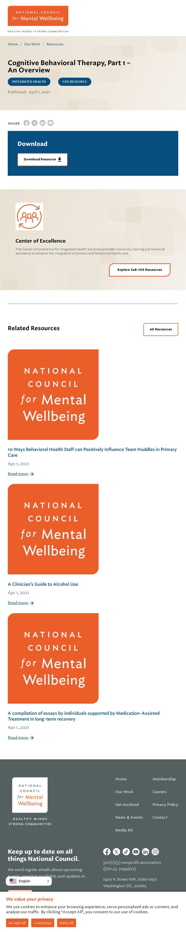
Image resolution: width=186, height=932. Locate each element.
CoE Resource (74, 82)
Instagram (155, 851)
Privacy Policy (165, 804)
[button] (29, 881)
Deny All (66, 923)
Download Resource (40, 159)
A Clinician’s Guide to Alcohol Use (53, 589)
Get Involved (127, 804)
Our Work (32, 44)
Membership (164, 779)
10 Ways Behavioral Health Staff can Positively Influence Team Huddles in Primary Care (93, 457)
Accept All (17, 923)
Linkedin (145, 851)
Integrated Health (29, 82)
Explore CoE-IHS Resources (139, 270)
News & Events (129, 817)
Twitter (116, 851)
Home (13, 44)
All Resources (161, 329)
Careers (160, 791)
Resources (54, 44)
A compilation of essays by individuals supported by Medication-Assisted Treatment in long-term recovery (93, 720)
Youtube (136, 851)
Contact (160, 817)
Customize (43, 923)
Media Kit (124, 830)
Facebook (106, 851)
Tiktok (126, 851)
